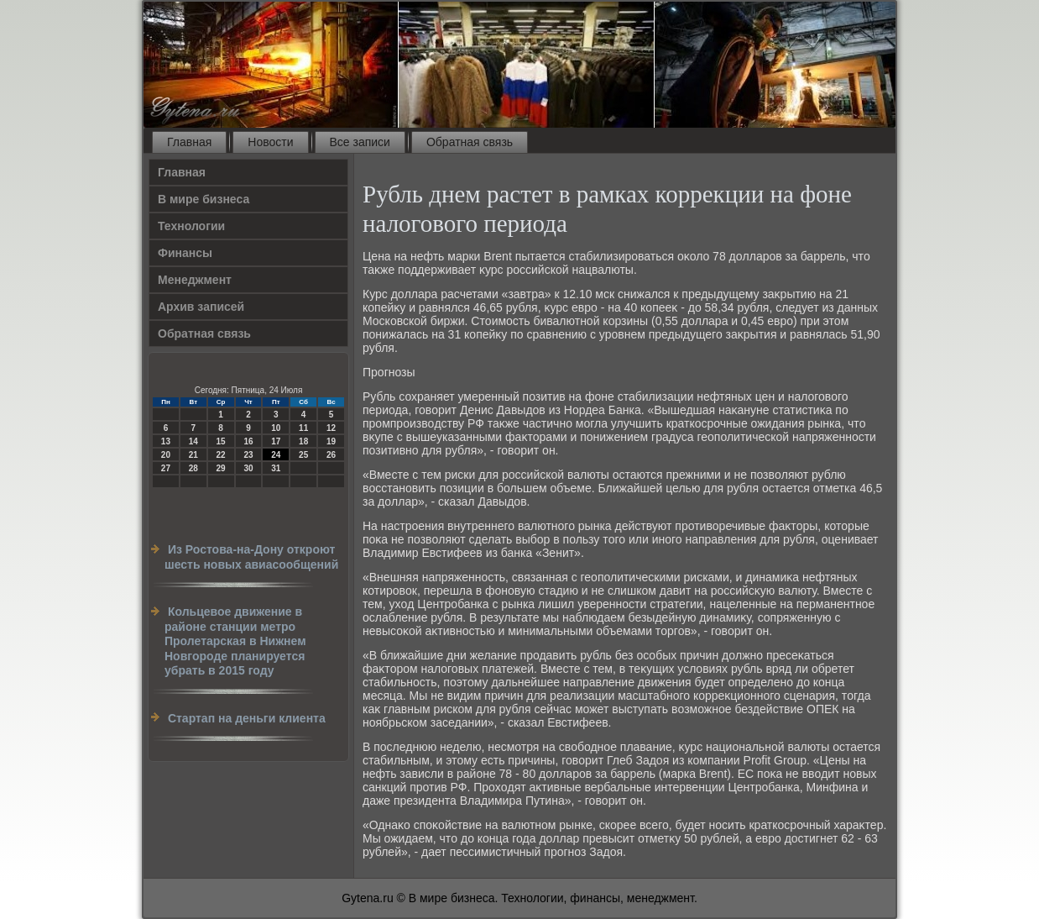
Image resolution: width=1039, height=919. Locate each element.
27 (165, 468)
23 (248, 455)
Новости (270, 142)
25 (303, 455)
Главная (189, 142)
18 (303, 441)
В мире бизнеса (203, 199)
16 (248, 441)
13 (165, 441)
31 (275, 468)
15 (221, 441)
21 (193, 455)
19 (331, 441)
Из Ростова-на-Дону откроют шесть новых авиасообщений (251, 557)
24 (275, 455)
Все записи (360, 142)
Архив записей (201, 306)
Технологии (191, 226)
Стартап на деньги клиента (247, 718)
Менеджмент (195, 279)
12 (331, 428)
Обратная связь (469, 142)
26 (331, 455)
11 (303, 428)
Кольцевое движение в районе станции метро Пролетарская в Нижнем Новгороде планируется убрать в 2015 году (235, 641)
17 (275, 441)
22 (221, 455)
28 (193, 468)
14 (193, 441)
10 (275, 428)
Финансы (185, 253)
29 (221, 468)
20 (165, 455)
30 (248, 468)
